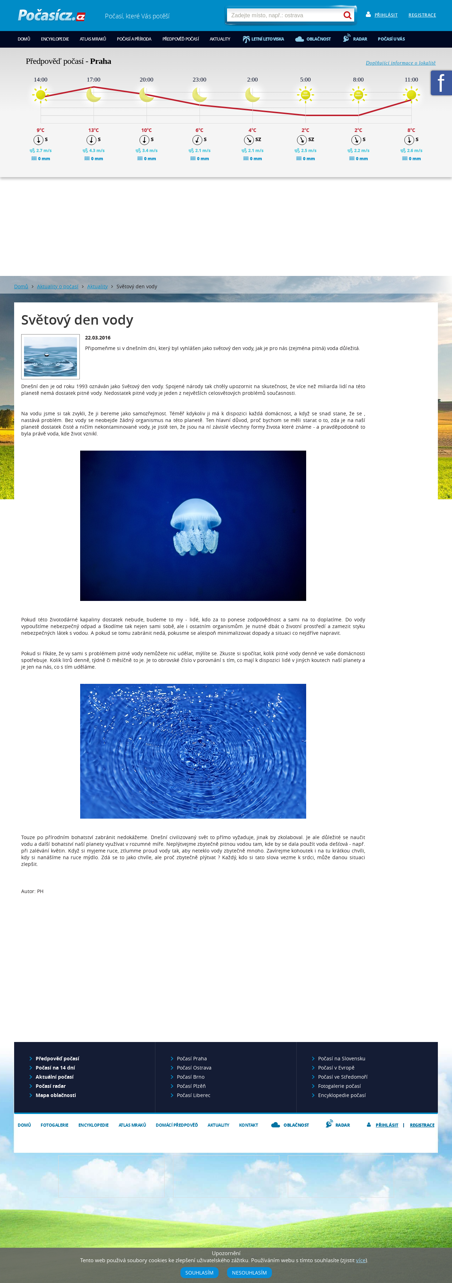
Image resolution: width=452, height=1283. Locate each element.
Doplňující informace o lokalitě (401, 63)
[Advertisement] (226, 226)
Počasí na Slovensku (341, 1058)
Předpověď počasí (180, 39)
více (360, 1260)
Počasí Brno (190, 1076)
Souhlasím (199, 1272)
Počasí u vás (391, 39)
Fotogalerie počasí (339, 1086)
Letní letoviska (267, 39)
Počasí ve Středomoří (343, 1076)
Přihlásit (386, 15)
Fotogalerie (55, 1125)
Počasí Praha (192, 1058)
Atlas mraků (93, 39)
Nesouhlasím (249, 1272)
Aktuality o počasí (57, 286)
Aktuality (220, 39)
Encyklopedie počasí (342, 1095)
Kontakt (248, 1125)
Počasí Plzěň (191, 1086)
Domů (24, 39)
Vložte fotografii (341, 1176)
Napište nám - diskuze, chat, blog (226, 1176)
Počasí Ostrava (194, 1067)
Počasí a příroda (134, 39)
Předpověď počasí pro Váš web (111, 1176)
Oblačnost (319, 39)
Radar (360, 39)
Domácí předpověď (177, 1125)
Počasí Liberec (193, 1095)
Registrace (422, 15)
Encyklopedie (55, 39)
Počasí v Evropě (336, 1067)
